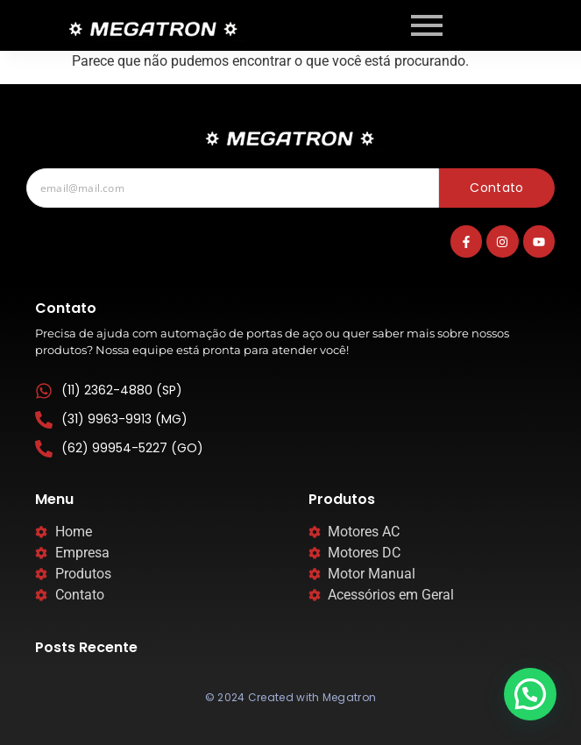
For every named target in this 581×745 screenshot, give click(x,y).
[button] (530, 694)
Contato (496, 187)
